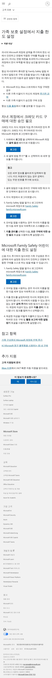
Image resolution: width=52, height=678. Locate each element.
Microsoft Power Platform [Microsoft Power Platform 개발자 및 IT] (11, 577)
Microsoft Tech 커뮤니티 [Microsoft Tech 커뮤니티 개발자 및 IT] (11, 568)
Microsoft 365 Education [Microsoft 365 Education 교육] (11, 480)
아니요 (33, 381)
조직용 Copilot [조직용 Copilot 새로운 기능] (8, 405)
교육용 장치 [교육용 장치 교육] (7, 471)
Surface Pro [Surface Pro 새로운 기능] (7, 396)
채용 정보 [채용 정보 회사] (6, 599)
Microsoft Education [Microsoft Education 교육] (10, 466)
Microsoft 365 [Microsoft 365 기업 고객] (8, 528)
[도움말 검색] (9, 3)
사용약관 (6, 649)
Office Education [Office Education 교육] (8, 484)
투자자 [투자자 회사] (5, 617)
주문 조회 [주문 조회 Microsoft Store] (6, 453)
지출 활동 (11, 105)
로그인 (13, 149)
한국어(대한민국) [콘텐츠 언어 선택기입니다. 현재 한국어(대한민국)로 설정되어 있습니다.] (13, 629)
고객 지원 (7, 9)
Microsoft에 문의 (9, 644)
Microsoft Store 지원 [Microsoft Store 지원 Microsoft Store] (10, 444)
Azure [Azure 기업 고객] (5, 519)
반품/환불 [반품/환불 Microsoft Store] (6, 449)
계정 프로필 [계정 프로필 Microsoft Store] (7, 436)
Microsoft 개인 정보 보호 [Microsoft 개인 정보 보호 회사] (11, 612)
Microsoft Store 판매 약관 (26, 674)
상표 (12, 649)
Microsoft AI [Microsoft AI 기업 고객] (7, 511)
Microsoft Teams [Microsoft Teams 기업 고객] (9, 542)
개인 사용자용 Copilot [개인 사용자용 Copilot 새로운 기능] (10, 409)
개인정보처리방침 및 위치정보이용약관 (30, 644)
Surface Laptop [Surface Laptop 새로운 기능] (8, 400)
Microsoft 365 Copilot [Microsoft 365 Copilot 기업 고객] (10, 537)
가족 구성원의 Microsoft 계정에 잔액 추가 (22, 339)
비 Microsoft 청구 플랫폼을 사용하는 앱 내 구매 (25, 345)
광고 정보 (19, 649)
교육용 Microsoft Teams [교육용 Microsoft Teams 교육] (11, 475)
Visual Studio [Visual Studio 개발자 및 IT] (7, 586)
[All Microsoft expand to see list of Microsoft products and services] (3, 3)
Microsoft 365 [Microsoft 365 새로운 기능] (8, 414)
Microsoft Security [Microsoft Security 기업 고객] (9, 515)
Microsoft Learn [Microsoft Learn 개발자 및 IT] (8, 559)
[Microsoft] (26, 2)
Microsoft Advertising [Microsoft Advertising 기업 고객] (10, 533)
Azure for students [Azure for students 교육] (9, 498)
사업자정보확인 (30, 667)
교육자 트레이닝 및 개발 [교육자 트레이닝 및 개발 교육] (11, 489)
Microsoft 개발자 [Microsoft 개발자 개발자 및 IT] (9, 555)
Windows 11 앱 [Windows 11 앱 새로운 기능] (8, 423)
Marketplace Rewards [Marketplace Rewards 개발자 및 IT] (10, 582)
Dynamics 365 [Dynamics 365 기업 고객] (8, 524)
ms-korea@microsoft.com (31, 664)
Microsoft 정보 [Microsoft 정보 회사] (8, 603)
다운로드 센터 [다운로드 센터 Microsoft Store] (8, 440)
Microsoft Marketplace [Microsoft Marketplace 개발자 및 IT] (11, 573)
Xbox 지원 (6, 367)
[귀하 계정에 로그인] (47, 3)
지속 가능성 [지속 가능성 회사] (7, 621)
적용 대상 (8, 43)
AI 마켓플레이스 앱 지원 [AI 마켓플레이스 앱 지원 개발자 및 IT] (11, 564)
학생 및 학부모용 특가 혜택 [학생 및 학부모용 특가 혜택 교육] (12, 493)
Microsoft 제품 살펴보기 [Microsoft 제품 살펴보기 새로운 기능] (11, 418)
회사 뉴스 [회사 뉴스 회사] (6, 608)
